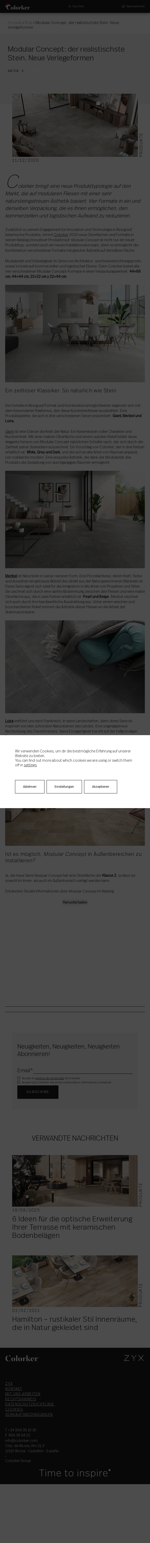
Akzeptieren (100, 786)
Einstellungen (64, 786)
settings (30, 765)
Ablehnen (29, 786)
